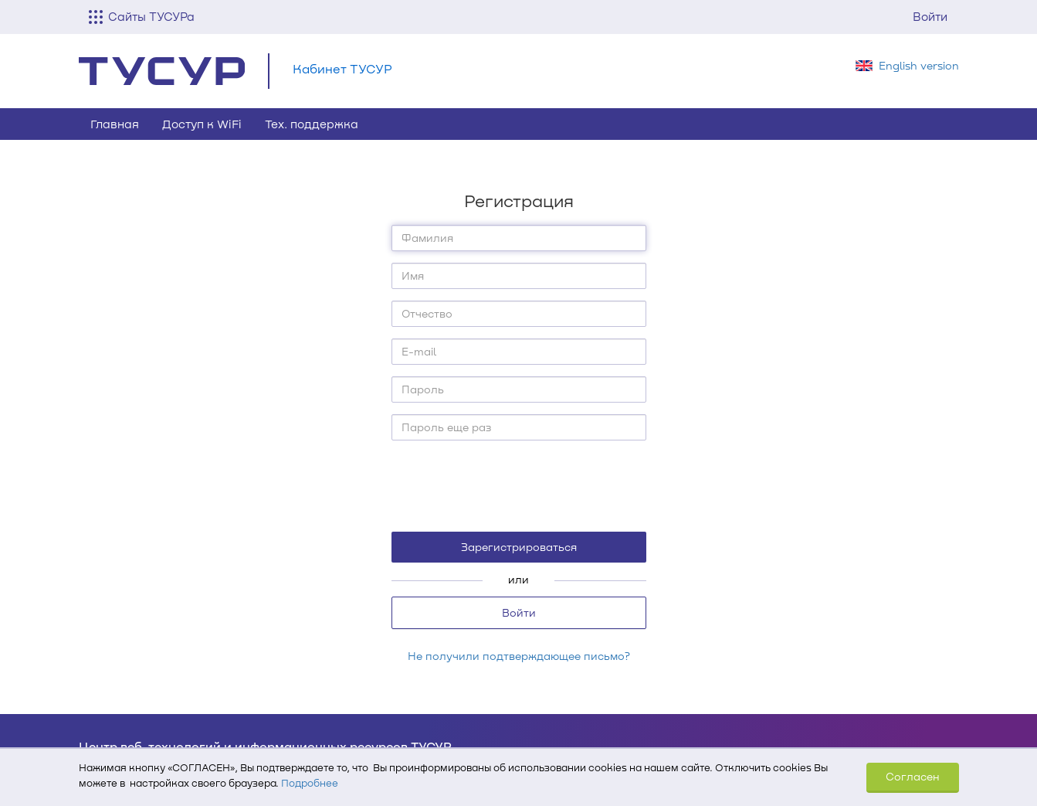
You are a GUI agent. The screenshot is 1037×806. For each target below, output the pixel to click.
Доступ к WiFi (202, 124)
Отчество (427, 313)
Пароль (423, 389)
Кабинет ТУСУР (342, 68)
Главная (114, 124)
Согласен (913, 776)
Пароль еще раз (446, 427)
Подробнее (309, 783)
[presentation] (519, 485)
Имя (413, 275)
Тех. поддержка (311, 124)
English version (919, 65)
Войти (930, 16)
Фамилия (427, 237)
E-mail (419, 351)
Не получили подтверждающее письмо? (519, 655)
